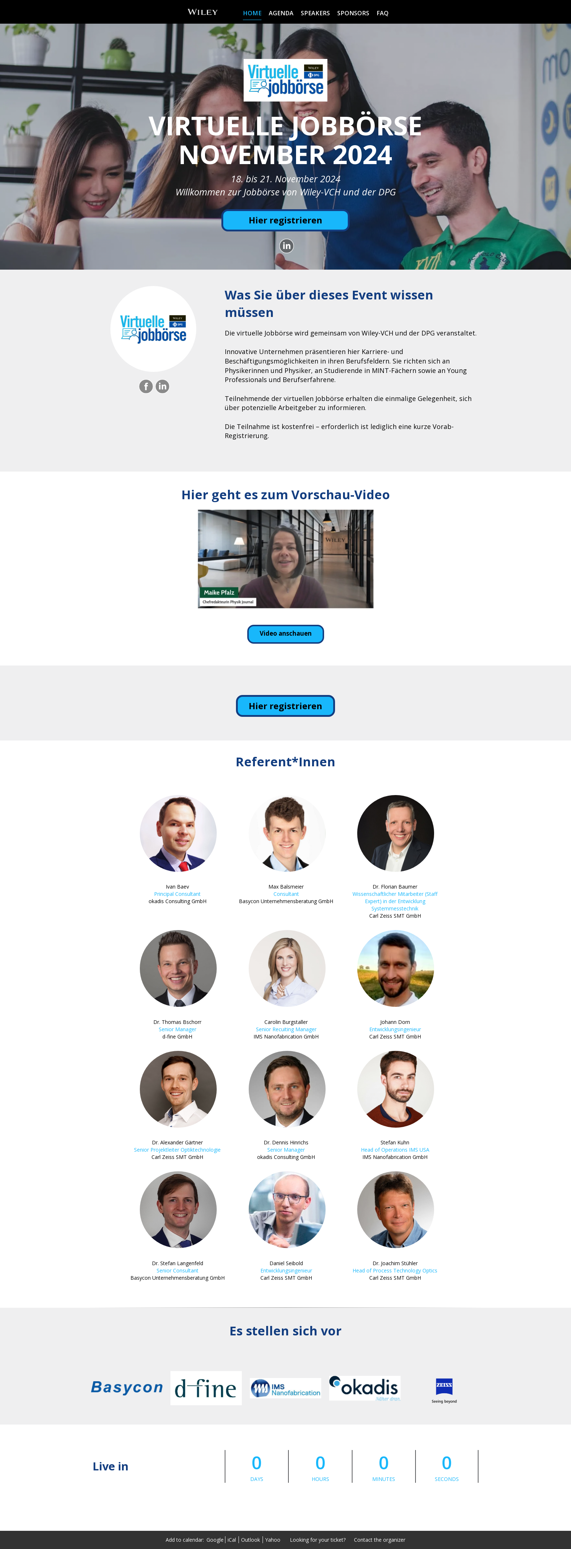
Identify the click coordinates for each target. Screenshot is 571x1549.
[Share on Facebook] (145, 386)
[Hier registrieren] (285, 220)
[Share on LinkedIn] (285, 246)
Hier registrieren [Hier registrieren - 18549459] (285, 706)
